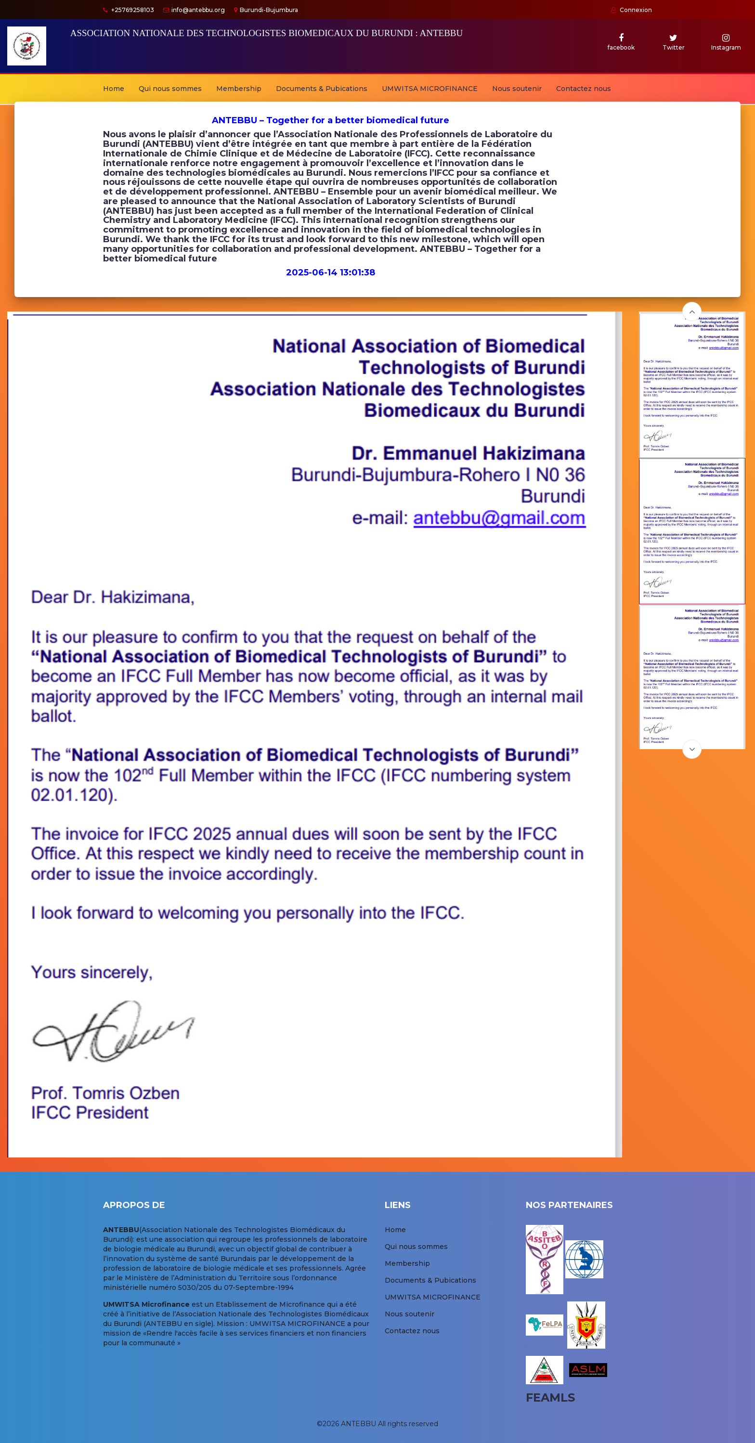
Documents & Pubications (321, 88)
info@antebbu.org (194, 9)
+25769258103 (128, 9)
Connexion (631, 9)
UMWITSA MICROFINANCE (430, 88)
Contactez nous (583, 88)
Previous (692, 311)
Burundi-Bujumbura (266, 9)
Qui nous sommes (170, 88)
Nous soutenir (517, 88)
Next (692, 749)
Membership (238, 88)
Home (113, 88)
